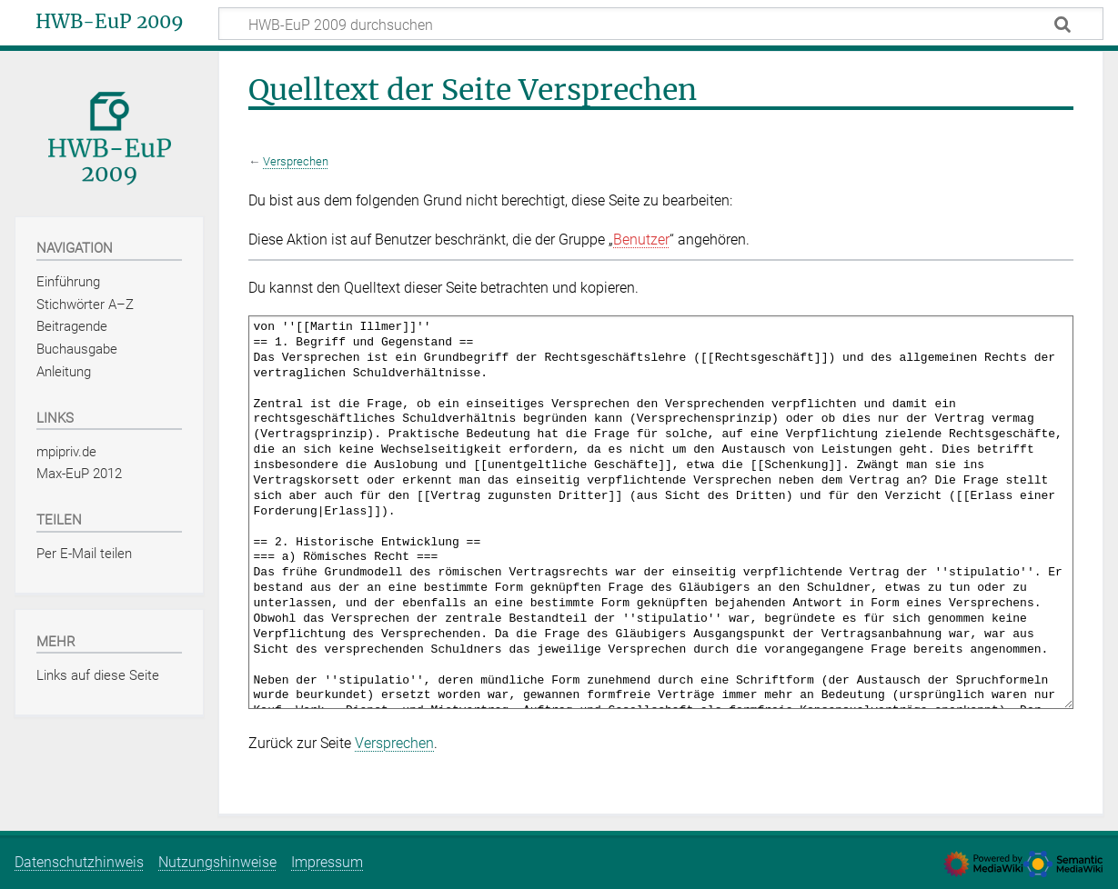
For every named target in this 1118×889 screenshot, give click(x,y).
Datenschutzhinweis (79, 862)
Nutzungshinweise (217, 862)
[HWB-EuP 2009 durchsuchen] (661, 23)
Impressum (327, 862)
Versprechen (295, 161)
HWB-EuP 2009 (109, 22)
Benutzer (641, 239)
